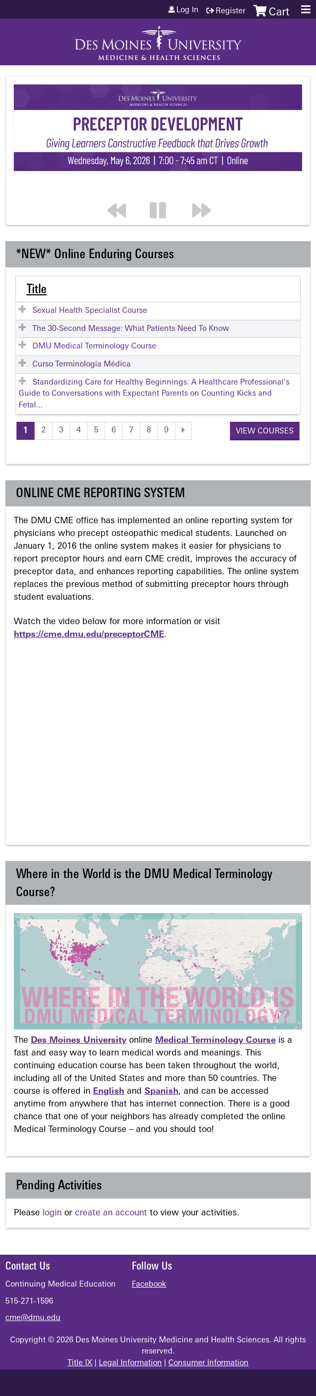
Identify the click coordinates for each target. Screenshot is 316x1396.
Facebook (149, 1285)
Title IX (79, 1363)
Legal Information (130, 1363)
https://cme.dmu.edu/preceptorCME (89, 635)
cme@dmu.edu (33, 1318)
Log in (187, 10)
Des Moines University (78, 1040)
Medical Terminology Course (215, 1040)
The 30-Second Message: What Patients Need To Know (130, 329)
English (108, 1091)
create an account (111, 1213)
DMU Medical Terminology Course (94, 347)
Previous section (121, 189)
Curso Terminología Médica (81, 365)
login (52, 1213)
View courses (265, 432)
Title (37, 290)
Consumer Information (208, 1363)
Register (230, 11)
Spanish (161, 1091)
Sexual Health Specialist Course (89, 311)
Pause (164, 189)
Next (206, 189)
